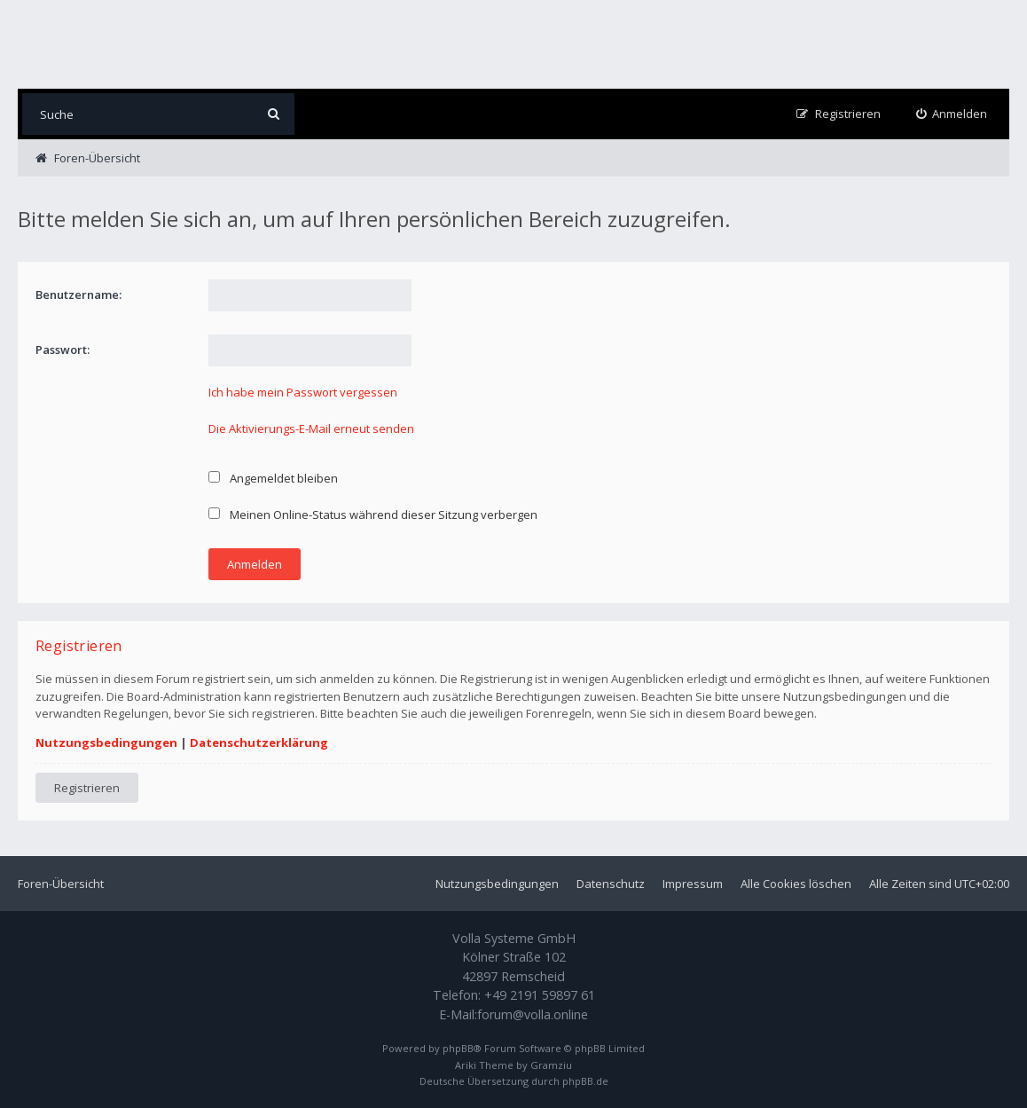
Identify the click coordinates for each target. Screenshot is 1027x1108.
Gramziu (551, 1065)
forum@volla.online (532, 1014)
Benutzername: (78, 295)
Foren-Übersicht (61, 884)
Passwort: (62, 350)
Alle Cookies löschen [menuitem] (796, 884)
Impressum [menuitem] (692, 884)
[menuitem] (952, 114)
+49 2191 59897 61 (539, 994)
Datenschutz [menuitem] (610, 884)
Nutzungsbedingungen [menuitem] (497, 884)
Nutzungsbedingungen (106, 742)
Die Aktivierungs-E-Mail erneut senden (311, 428)
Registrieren (87, 788)
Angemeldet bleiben (273, 478)
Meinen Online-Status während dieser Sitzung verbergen (372, 515)
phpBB (458, 1048)
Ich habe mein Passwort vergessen (302, 392)
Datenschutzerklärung (259, 742)
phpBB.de (585, 1081)
